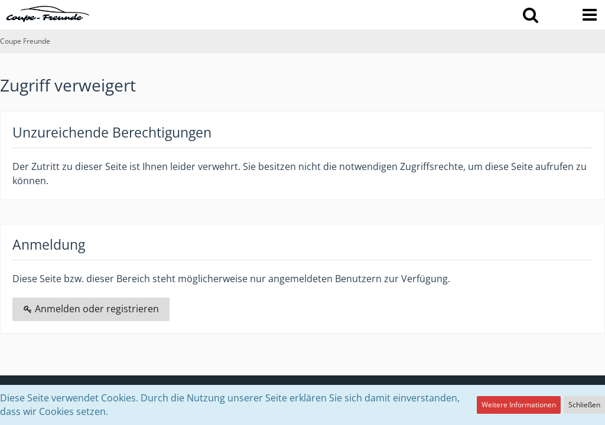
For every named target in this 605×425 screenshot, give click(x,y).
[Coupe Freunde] (48, 14)
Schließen (584, 405)
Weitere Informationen (519, 405)
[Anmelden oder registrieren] (560, 15)
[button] (530, 15)
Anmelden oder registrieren (91, 308)
